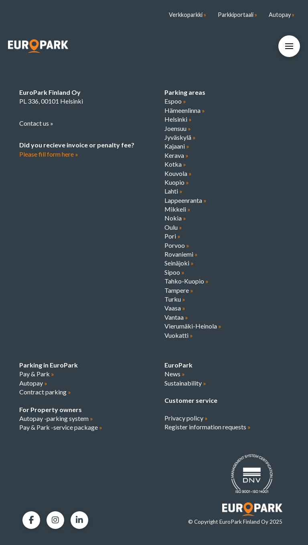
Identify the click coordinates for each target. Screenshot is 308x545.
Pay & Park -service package (60, 427)
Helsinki (178, 119)
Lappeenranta (185, 200)
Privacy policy (186, 418)
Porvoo (176, 245)
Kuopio (176, 182)
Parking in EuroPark (48, 365)
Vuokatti (178, 335)
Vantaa (176, 317)
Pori (172, 236)
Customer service (190, 400)
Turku (174, 299)
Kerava (176, 155)
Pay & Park (36, 374)
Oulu (173, 227)
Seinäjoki (179, 263)
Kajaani (176, 146)
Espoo (175, 101)
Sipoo (174, 272)
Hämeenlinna (184, 110)
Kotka (175, 164)
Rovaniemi (181, 254)
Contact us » (36, 123)
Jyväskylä (180, 137)
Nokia (175, 218)
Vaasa (174, 308)
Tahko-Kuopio (186, 281)
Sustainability (185, 383)
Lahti (173, 191)
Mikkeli (177, 209)
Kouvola (178, 173)
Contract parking (45, 392)
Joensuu (177, 128)
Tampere (178, 290)
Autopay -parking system (56, 418)
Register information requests (207, 427)
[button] (289, 46)
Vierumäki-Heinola (192, 326)
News (174, 374)
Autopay (33, 383)
